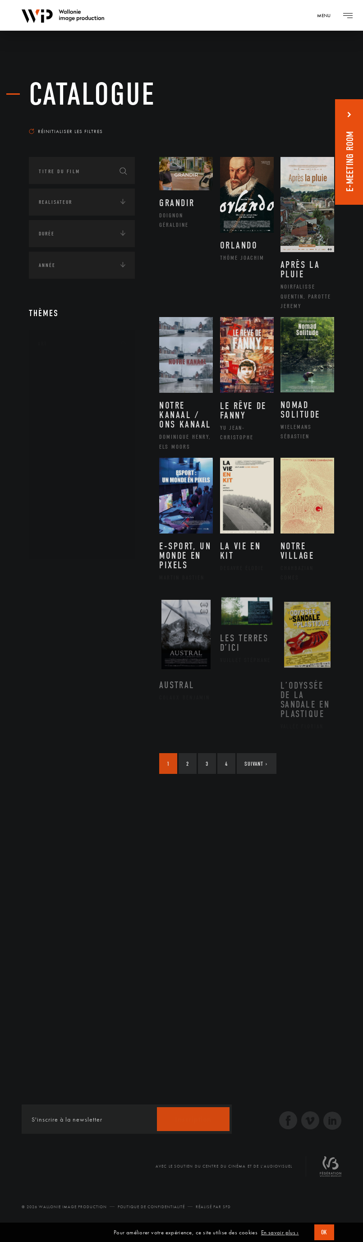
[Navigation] (327, 15)
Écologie (50, 601)
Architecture (67, 370)
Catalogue (92, 94)
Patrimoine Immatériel (81, 471)
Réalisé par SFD (213, 1207)
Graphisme (63, 427)
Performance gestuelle (82, 499)
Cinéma (58, 413)
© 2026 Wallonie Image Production (64, 1207)
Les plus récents (302, 119)
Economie (51, 629)
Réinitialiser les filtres (66, 131)
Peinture (59, 485)
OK (324, 1232)
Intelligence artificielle (75, 657)
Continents (54, 573)
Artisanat (62, 385)
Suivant (255, 763)
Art (42, 343)
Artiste (58, 399)
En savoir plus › (280, 1232)
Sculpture (62, 528)
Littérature (64, 442)
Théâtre (58, 542)
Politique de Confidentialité (151, 1207)
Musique (60, 456)
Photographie (68, 514)
